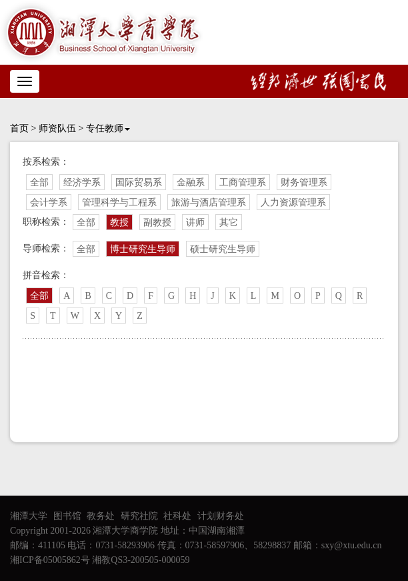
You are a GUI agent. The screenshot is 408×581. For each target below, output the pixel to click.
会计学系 (48, 202)
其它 (228, 222)
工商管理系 (242, 182)
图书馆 (67, 516)
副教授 (157, 222)
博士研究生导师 (142, 249)
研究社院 (139, 516)
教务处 (101, 516)
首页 (19, 128)
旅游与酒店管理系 (208, 202)
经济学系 (82, 182)
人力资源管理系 (293, 202)
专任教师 (108, 128)
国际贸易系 (138, 182)
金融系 (191, 182)
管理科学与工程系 (119, 202)
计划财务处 (220, 516)
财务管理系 (304, 182)
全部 (39, 182)
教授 (119, 222)
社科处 (177, 516)
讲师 (195, 222)
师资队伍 (57, 128)
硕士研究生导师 (222, 249)
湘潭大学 (28, 516)
